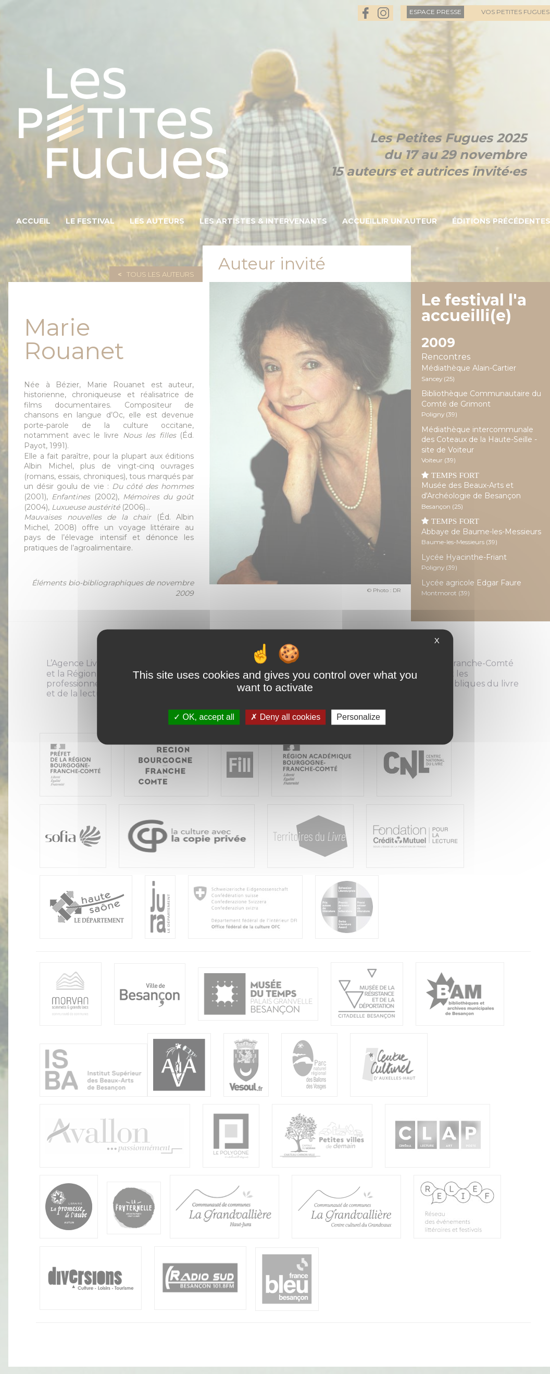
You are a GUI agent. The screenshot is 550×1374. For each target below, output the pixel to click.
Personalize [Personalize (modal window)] (358, 717)
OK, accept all (203, 717)
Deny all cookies (285, 717)
